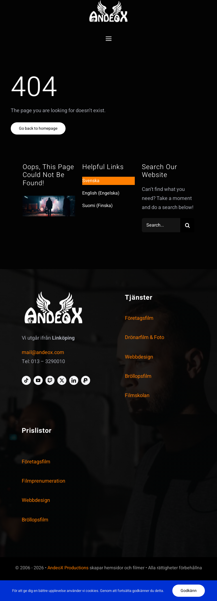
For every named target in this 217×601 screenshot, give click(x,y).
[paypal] (85, 380)
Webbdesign (139, 357)
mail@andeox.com (43, 352)
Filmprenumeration (43, 481)
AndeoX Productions (67, 567)
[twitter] (61, 380)
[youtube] (38, 380)
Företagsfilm (139, 318)
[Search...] (161, 225)
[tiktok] (26, 380)
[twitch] (50, 380)
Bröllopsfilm (138, 376)
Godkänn (189, 591)
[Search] (187, 225)
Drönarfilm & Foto (144, 337)
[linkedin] (73, 380)
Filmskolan (137, 395)
